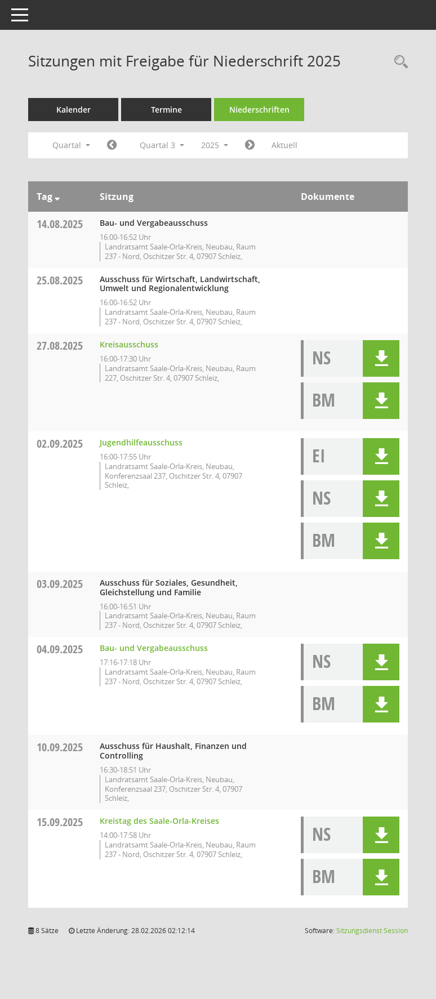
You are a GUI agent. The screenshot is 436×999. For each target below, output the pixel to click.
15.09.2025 (60, 821)
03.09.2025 (60, 583)
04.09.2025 (60, 649)
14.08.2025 (60, 223)
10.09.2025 (60, 747)
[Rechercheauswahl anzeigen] (398, 62)
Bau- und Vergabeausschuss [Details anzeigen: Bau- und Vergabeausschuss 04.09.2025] (154, 648)
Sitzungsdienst (372, 930)
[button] (381, 358)
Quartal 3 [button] (162, 145)
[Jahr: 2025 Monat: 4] (112, 145)
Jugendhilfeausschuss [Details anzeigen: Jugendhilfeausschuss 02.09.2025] (141, 442)
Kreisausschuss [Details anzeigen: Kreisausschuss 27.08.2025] (129, 344)
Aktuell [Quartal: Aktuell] (284, 145)
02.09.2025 (60, 443)
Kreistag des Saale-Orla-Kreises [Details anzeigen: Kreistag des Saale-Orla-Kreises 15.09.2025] (159, 820)
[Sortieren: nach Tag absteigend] (57, 196)
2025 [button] (214, 145)
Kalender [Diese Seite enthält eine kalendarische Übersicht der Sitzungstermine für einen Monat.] (73, 109)
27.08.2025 (60, 345)
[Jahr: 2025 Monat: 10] (250, 145)
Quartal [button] (71, 145)
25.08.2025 (60, 280)
